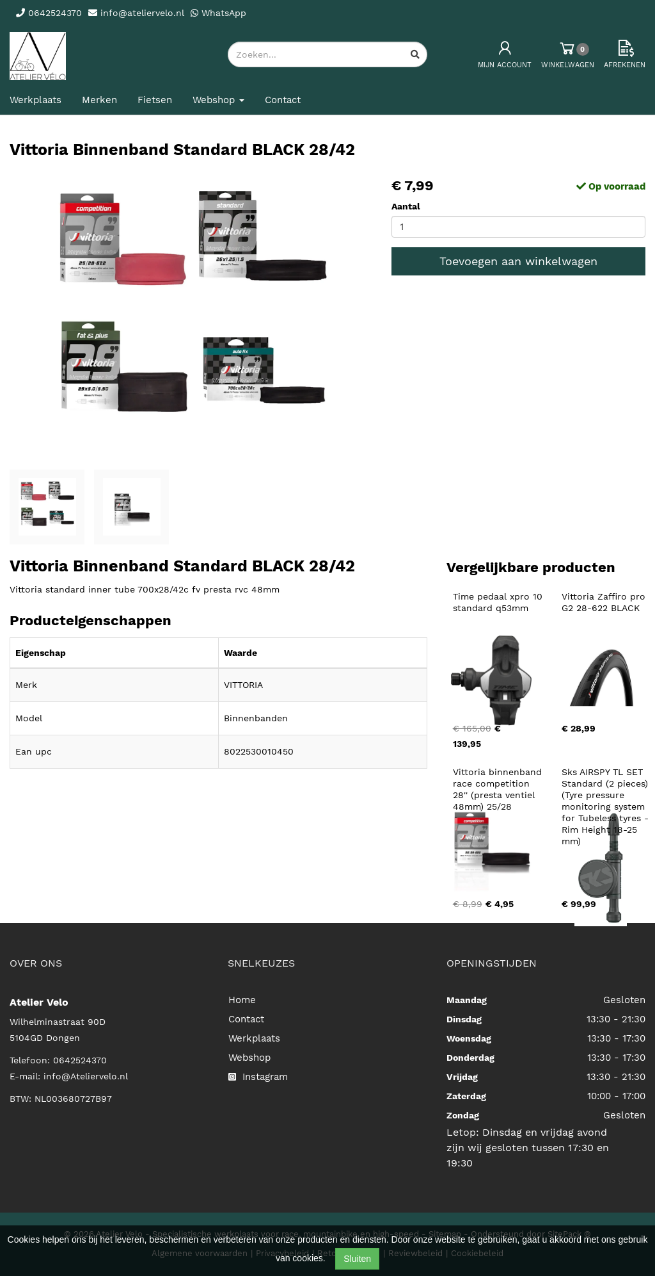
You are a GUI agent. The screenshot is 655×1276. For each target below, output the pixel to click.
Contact (283, 100)
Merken (99, 100)
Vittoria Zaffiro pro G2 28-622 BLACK (605, 602)
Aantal (405, 206)
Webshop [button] (218, 100)
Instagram (258, 1077)
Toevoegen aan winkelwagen (518, 261)
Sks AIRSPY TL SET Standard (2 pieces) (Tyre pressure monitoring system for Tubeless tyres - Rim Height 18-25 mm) (607, 806)
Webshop (249, 1057)
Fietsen (155, 100)
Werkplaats (35, 100)
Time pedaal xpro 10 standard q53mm (499, 602)
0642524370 (80, 1060)
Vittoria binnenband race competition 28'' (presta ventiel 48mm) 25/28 (499, 789)
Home (242, 1000)
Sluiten (357, 1259)
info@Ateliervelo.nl (85, 1076)
